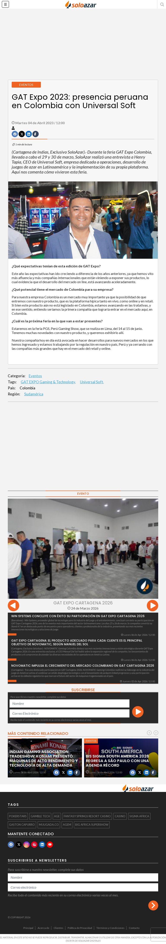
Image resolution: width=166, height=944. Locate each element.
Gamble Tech (40, 816)
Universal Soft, (92, 382)
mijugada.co (49, 824)
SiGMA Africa (139, 816)
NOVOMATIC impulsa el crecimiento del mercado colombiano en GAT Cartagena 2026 (82, 665)
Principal (28, 928)
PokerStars (18, 816)
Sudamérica (33, 394)
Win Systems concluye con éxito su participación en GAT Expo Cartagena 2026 (78, 616)
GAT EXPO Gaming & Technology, (48, 382)
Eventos (35, 376)
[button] (162, 4)
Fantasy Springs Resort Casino (87, 816)
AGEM (67, 824)
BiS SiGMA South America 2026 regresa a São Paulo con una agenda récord (117, 760)
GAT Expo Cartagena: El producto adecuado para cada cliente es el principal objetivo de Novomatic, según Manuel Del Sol (76, 642)
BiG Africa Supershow (91, 824)
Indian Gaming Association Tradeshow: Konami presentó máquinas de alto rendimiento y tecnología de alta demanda (44, 758)
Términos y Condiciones (110, 928)
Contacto (134, 928)
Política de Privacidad (80, 928)
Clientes (58, 928)
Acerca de (43, 928)
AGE (57, 816)
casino (120, 816)
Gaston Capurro (22, 824)
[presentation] (13, 606)
